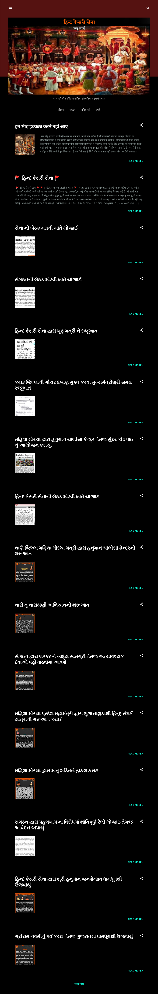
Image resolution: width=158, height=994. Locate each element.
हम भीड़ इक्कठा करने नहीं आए (41, 126)
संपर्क (98, 109)
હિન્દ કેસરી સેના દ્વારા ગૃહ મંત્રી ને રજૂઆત (56, 331)
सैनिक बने (85, 109)
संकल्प (72, 109)
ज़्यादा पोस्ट (79, 984)
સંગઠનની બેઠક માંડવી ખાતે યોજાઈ (48, 279)
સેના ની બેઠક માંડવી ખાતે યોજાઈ (46, 228)
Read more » (136, 161)
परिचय (61, 109)
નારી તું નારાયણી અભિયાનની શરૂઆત (52, 605)
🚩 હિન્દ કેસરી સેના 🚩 (37, 178)
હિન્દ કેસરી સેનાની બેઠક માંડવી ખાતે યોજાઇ (57, 496)
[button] (142, 125)
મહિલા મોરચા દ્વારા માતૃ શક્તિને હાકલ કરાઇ (56, 770)
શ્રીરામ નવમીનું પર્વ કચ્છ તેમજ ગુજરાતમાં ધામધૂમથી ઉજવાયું (74, 936)
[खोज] (148, 9)
